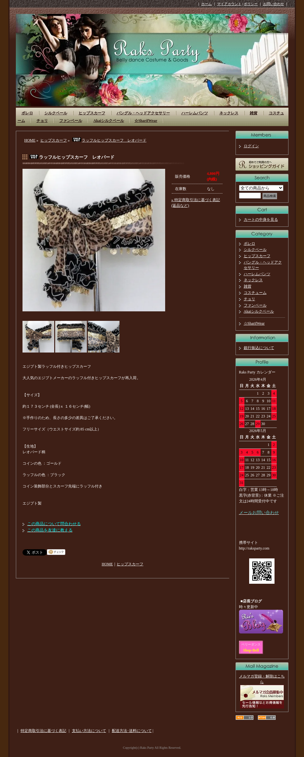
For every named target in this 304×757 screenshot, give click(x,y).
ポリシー (251, 4)
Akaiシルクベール (109, 120)
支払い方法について (89, 730)
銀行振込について (259, 348)
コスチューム (255, 292)
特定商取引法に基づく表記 (43, 730)
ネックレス (228, 113)
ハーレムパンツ (194, 113)
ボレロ (27, 113)
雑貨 (253, 113)
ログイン (251, 146)
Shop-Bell (251, 650)
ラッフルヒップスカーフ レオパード (109, 140)
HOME (30, 140)
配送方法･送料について (132, 730)
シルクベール (55, 113)
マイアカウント (229, 4)
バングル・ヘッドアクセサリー (143, 113)
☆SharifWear (145, 120)
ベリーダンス (251, 644)
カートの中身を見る (261, 219)
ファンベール (70, 120)
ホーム (206, 4)
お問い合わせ (273, 4)
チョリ (42, 120)
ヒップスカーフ (92, 113)
